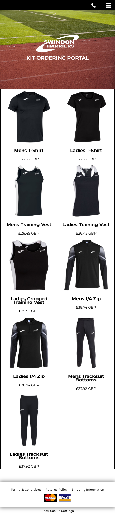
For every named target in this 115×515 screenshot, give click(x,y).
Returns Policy (56, 489)
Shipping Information (87, 489)
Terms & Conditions (26, 489)
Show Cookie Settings (57, 511)
